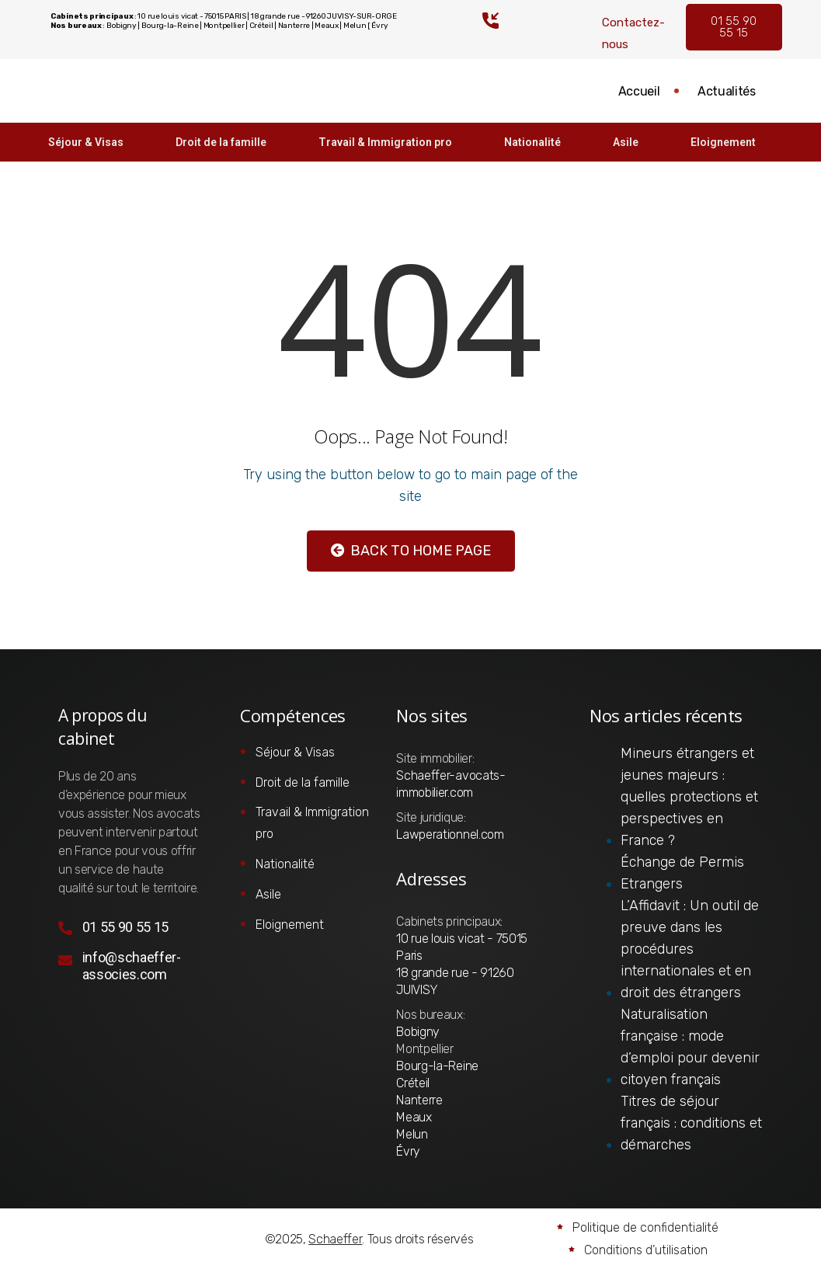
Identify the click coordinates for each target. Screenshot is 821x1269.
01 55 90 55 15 (734, 27)
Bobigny (418, 1031)
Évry (408, 1151)
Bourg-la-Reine (437, 1066)
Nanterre (419, 1100)
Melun (411, 1134)
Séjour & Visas (80, 142)
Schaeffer (335, 1239)
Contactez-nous (633, 33)
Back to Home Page (411, 550)
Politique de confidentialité (645, 1227)
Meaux (413, 1117)
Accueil (637, 91)
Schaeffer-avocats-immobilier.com (450, 784)
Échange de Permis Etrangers (682, 873)
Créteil (413, 1083)
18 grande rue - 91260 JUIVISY (454, 981)
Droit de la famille (217, 142)
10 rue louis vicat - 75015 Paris (461, 947)
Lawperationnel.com (449, 834)
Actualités (726, 91)
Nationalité (534, 142)
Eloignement (729, 142)
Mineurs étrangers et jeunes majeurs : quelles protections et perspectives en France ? (689, 797)
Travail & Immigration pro (384, 142)
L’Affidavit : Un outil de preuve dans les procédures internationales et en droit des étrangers (690, 949)
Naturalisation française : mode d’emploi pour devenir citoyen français (690, 1047)
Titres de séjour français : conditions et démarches (691, 1123)
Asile (629, 142)
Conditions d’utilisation (646, 1250)
